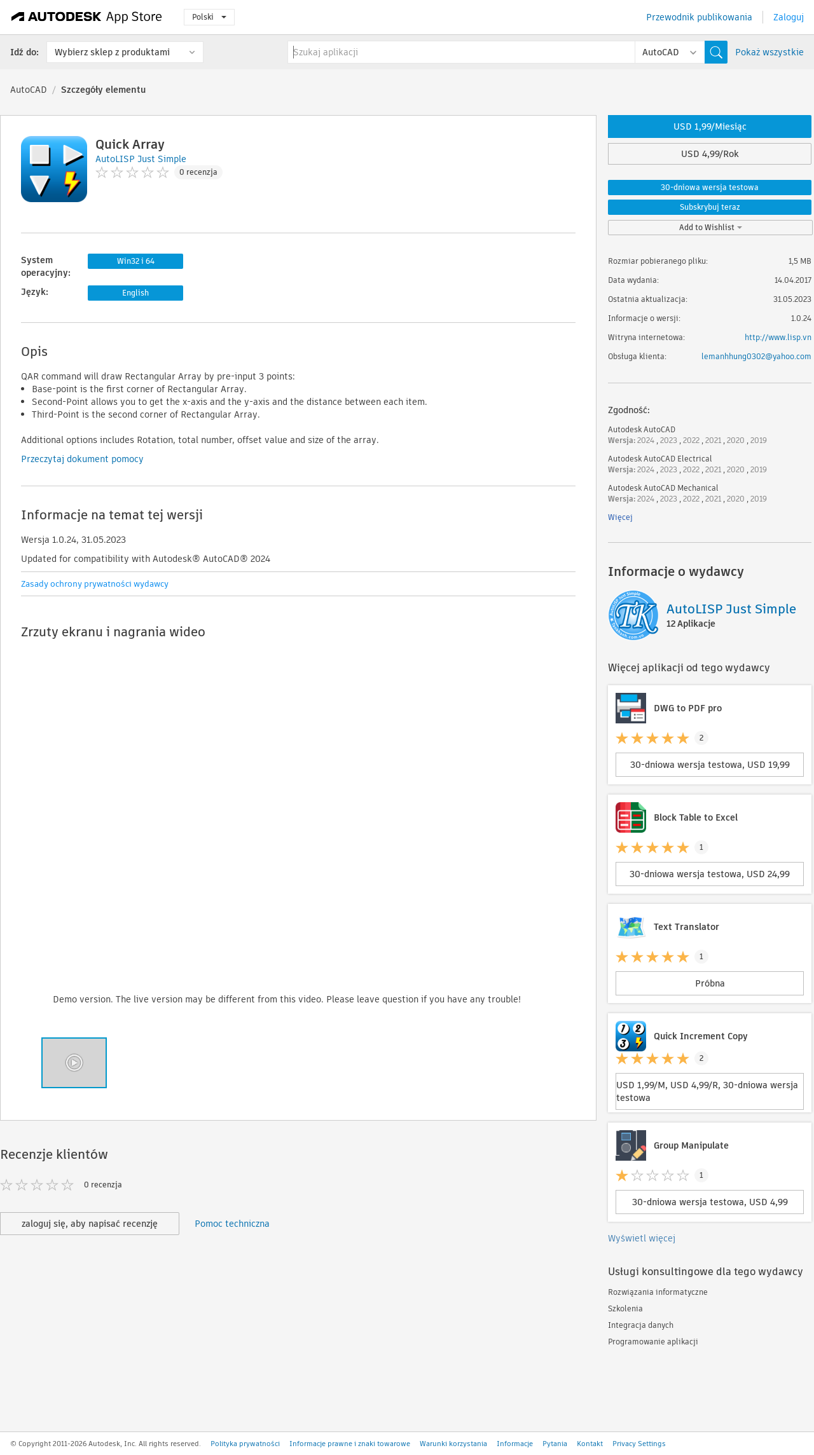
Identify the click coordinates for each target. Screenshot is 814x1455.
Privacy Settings (639, 1443)
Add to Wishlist (710, 227)
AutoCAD (28, 89)
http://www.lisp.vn (778, 337)
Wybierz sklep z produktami (112, 52)
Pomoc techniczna (232, 1223)
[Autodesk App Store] (86, 17)
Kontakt (590, 1443)
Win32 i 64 (136, 261)
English (135, 292)
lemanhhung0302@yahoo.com (756, 356)
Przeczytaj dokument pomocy (82, 459)
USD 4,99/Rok (710, 153)
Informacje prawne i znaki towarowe (349, 1443)
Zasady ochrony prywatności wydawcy (95, 584)
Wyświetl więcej (641, 1238)
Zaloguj (788, 17)
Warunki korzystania (453, 1443)
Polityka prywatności (245, 1443)
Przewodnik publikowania (699, 17)
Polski (209, 16)
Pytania (554, 1443)
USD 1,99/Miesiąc (710, 126)
